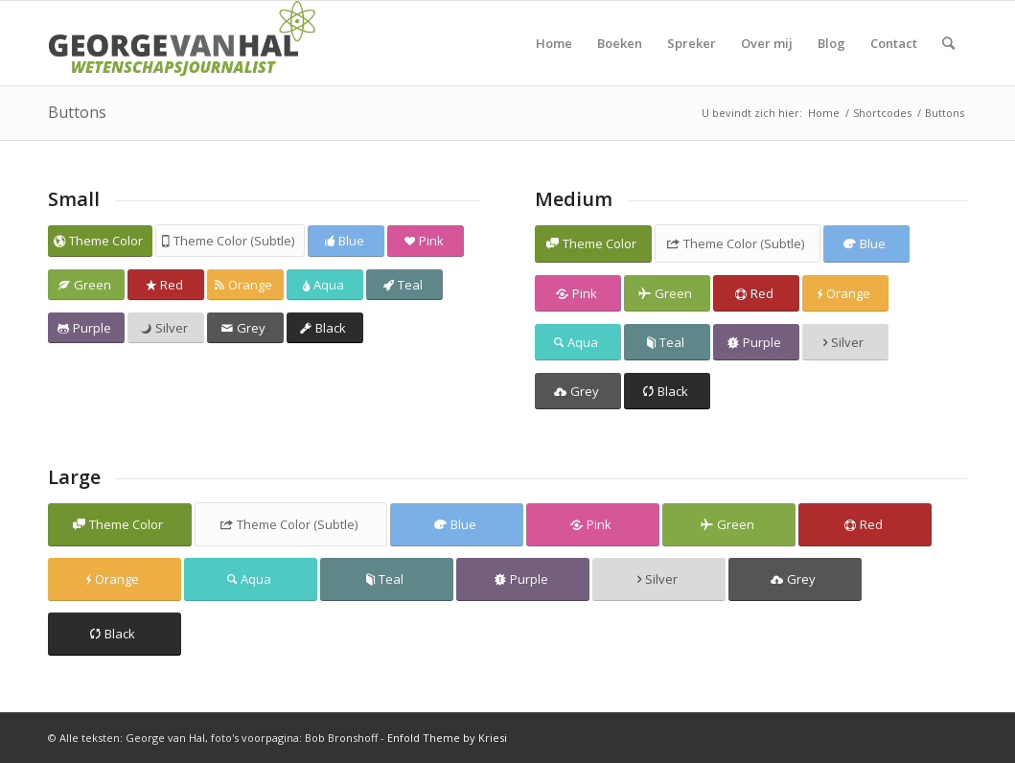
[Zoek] (948, 43)
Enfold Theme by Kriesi (447, 737)
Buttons (77, 112)
